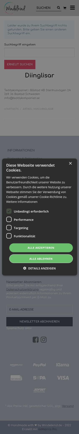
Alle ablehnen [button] (40, 258)
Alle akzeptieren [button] (41, 248)
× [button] (70, 163)
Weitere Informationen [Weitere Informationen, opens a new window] (21, 202)
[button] (39, 268)
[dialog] (39, 217)
